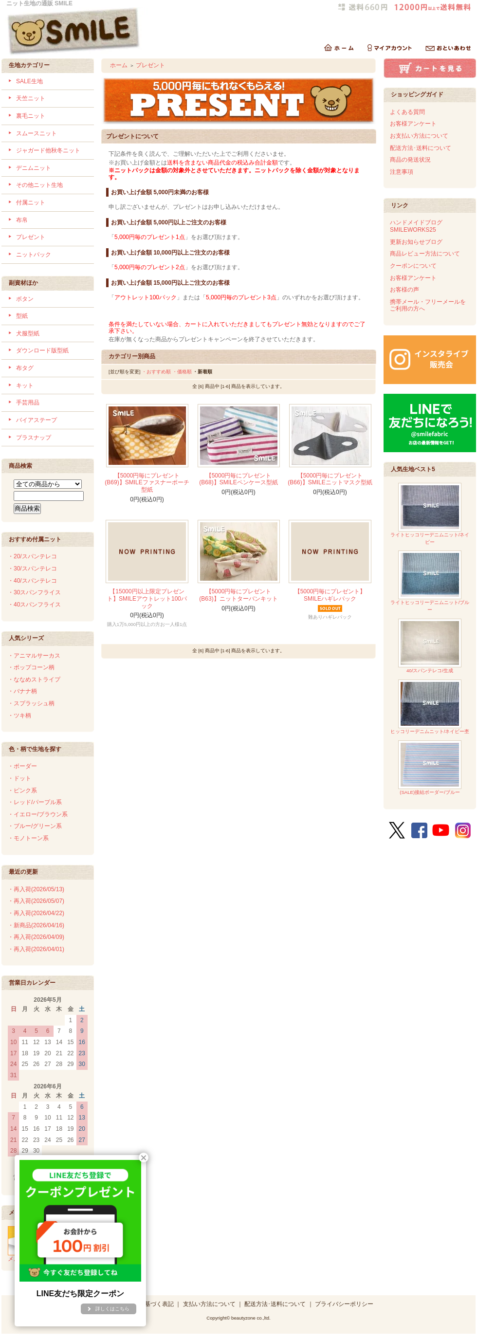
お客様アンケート (413, 123)
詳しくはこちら (112, 1308)
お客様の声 (404, 289)
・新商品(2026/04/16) (36, 925)
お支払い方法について (419, 135)
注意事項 (401, 171)
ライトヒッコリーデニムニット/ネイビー (430, 514)
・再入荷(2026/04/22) (36, 913)
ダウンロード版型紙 (42, 350)
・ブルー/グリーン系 (35, 826)
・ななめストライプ (34, 679)
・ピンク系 (22, 790)
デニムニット (33, 168)
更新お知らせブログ (416, 242)
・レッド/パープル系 (35, 802)
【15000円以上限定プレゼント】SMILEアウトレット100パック (147, 598)
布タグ (25, 368)
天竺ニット (30, 98)
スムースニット (36, 133)
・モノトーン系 (28, 838)
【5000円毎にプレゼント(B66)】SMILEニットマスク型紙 (330, 479)
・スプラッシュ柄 (31, 703)
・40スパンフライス (34, 604)
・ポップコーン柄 (31, 667)
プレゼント (30, 237)
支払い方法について (209, 1304)
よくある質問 (407, 112)
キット (25, 385)
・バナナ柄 (22, 691)
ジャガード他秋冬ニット (48, 150)
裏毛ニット (30, 115)
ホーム (119, 65)
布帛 (22, 220)
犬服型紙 (27, 333)
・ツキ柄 (19, 715)
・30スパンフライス (34, 592)
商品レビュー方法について (425, 253)
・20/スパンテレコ (32, 556)
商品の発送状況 (410, 159)
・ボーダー (22, 766)
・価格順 (182, 371)
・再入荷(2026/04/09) (36, 937)
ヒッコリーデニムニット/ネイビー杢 (430, 707)
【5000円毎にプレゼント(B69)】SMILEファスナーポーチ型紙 (147, 482)
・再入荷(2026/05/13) (36, 889)
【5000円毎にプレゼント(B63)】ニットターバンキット (238, 595)
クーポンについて (413, 265)
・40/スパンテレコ (32, 580)
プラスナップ (33, 437)
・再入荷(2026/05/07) (36, 901)
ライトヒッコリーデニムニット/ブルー (430, 581)
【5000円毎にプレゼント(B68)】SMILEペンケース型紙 (238, 479)
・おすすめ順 (156, 371)
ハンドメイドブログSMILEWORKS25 (416, 226)
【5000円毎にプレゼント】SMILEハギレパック (330, 595)
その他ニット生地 (39, 185)
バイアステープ (36, 420)
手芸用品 (27, 402)
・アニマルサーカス (34, 655)
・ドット (19, 778)
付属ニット (30, 202)
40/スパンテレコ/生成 (429, 646)
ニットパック (33, 254)
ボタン (25, 298)
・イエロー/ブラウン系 (38, 814)
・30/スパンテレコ (32, 568)
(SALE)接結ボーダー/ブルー (429, 767)
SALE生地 (29, 81)
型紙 (22, 315)
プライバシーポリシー (344, 1304)
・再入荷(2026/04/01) (36, 949)
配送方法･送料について (420, 148)
